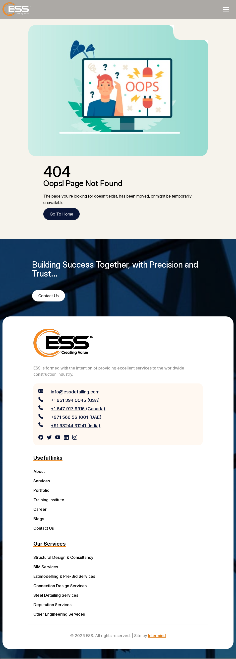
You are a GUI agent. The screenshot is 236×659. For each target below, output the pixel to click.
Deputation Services (52, 604)
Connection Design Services (60, 585)
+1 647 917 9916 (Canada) (78, 408)
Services (41, 480)
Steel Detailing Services (55, 595)
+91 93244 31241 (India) (75, 425)
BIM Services (45, 566)
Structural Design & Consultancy (63, 557)
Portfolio (41, 490)
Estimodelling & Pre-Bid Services (64, 576)
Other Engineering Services (59, 614)
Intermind (157, 635)
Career (40, 509)
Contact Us (43, 528)
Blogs (38, 518)
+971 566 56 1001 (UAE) (76, 417)
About (39, 471)
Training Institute (48, 499)
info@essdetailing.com (75, 391)
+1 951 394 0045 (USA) (75, 400)
